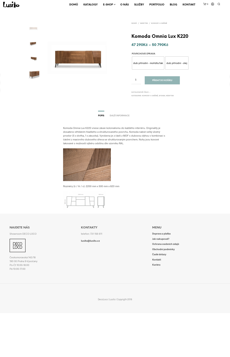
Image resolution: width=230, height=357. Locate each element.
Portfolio (156, 4)
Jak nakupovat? (160, 238)
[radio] (148, 63)
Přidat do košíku (162, 80)
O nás (124, 4)
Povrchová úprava (143, 54)
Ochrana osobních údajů (165, 243)
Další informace (120, 116)
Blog (173, 4)
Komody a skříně (159, 23)
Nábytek (144, 23)
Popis (101, 116)
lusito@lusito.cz (90, 240)
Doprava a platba (161, 233)
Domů (73, 4)
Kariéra (156, 264)
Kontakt (189, 4)
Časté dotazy (159, 254)
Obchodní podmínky (163, 249)
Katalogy (90, 4)
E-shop (108, 4)
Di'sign (162, 96)
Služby (139, 4)
